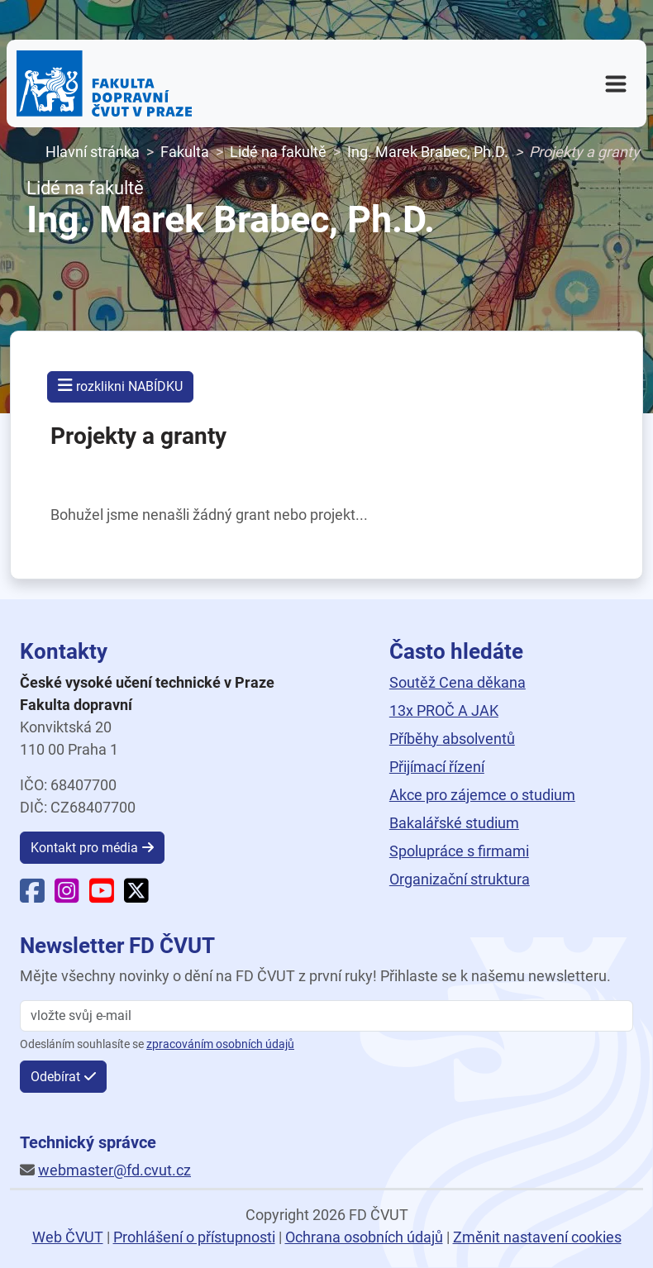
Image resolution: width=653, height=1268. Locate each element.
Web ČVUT (67, 1237)
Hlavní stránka (92, 151)
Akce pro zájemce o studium (482, 794)
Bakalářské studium (454, 823)
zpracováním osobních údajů (220, 1044)
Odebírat (55, 1076)
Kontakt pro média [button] (84, 848)
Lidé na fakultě (278, 151)
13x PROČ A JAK (443, 710)
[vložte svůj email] (326, 1016)
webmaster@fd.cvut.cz (114, 1170)
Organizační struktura (459, 879)
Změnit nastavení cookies (537, 1237)
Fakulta (184, 151)
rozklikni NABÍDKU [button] (120, 385)
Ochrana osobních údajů (364, 1237)
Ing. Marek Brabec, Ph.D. (427, 151)
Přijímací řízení (436, 766)
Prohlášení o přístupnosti (194, 1237)
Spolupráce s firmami (459, 851)
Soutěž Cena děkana (457, 682)
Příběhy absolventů (452, 738)
